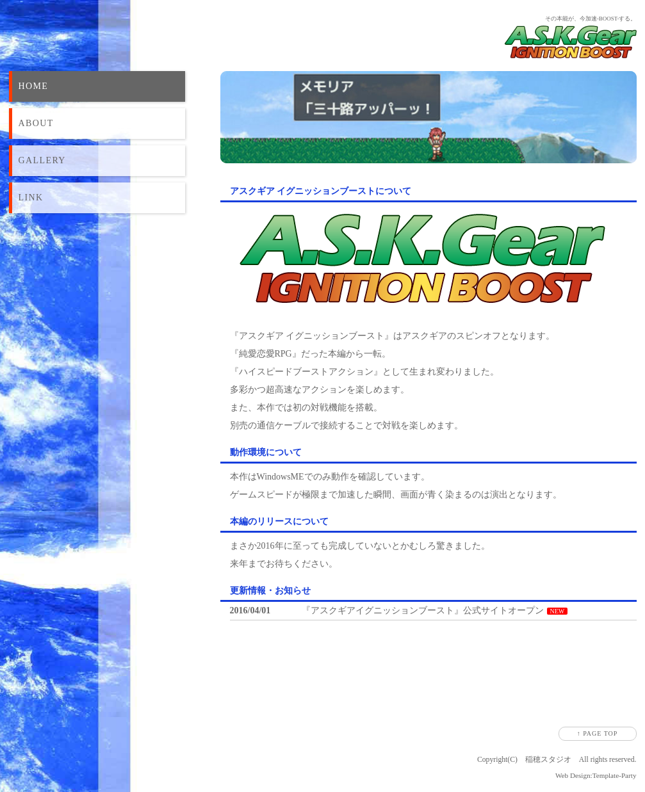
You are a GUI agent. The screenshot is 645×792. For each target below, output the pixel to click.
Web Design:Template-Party (596, 775)
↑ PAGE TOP (597, 733)
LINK (31, 197)
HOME (34, 86)
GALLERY (42, 160)
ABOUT (36, 123)
